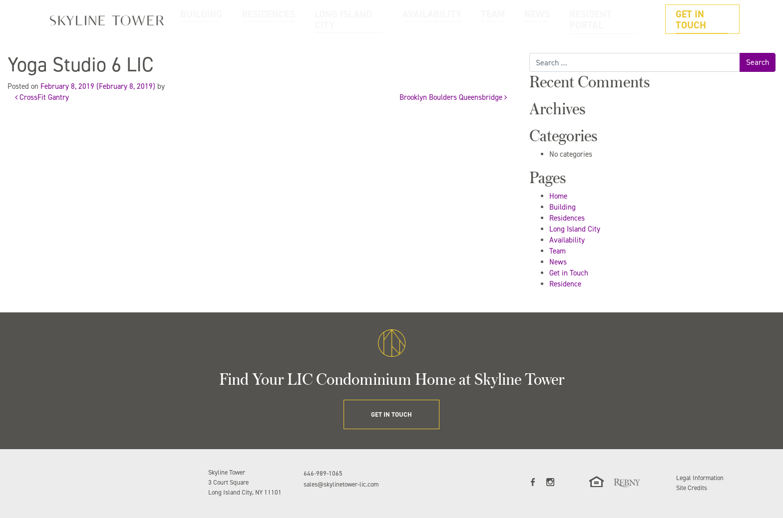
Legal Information (700, 478)
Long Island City (574, 229)
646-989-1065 (323, 473)
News (558, 262)
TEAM (530, 19)
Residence (565, 284)
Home (558, 196)
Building (562, 207)
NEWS (566, 19)
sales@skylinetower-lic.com (341, 484)
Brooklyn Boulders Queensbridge (453, 97)
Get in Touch (568, 273)
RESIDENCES (352, 19)
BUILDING (300, 19)
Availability (567, 240)
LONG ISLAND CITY (416, 19)
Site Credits (691, 488)
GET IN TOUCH (707, 19)
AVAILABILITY (482, 19)
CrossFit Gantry (42, 97)
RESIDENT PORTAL (620, 19)
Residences (567, 218)
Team (557, 251)
